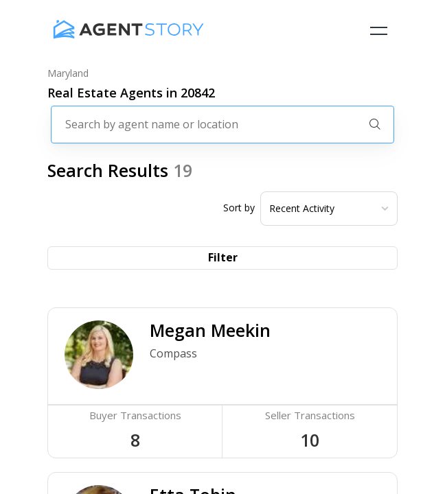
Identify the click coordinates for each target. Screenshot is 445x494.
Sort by (239, 207)
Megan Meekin (210, 330)
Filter (223, 257)
